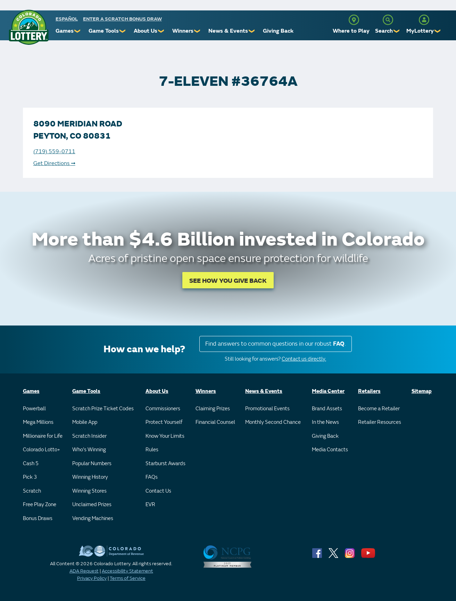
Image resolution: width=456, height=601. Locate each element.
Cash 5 (31, 463)
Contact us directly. (304, 359)
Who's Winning (89, 449)
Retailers (369, 391)
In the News (325, 422)
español (67, 19)
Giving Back (278, 30)
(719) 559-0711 (54, 151)
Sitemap (422, 391)
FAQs (152, 477)
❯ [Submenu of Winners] (197, 31)
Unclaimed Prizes (91, 504)
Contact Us (158, 491)
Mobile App (84, 422)
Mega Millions (38, 422)
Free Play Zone (39, 504)
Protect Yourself (164, 422)
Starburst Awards (165, 463)
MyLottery (420, 30)
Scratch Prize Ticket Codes (103, 408)
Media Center (328, 391)
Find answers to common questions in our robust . (275, 343)
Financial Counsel (215, 422)
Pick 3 (30, 477)
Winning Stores (89, 491)
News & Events (228, 30)
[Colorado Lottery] (29, 27)
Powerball (34, 408)
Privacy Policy (92, 578)
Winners (182, 30)
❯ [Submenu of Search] (397, 31)
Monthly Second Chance (273, 422)
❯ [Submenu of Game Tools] (123, 31)
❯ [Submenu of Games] (78, 31)
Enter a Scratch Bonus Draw (122, 19)
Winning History (90, 477)
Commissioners (163, 408)
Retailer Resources (379, 422)
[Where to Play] (354, 19)
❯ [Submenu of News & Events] (252, 31)
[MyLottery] (424, 19)
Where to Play (351, 30)
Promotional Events (267, 408)
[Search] (388, 19)
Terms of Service (128, 578)
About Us (145, 30)
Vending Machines (92, 518)
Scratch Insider (89, 436)
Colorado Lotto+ (41, 449)
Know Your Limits (165, 436)
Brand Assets (327, 408)
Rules (152, 449)
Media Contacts (330, 449)
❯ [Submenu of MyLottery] (438, 31)
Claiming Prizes (213, 408)
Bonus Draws (37, 518)
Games (65, 30)
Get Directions (54, 163)
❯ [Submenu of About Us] (161, 31)
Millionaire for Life (43, 436)
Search (384, 30)
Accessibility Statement (127, 571)
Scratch (32, 491)
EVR (150, 504)
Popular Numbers (91, 463)
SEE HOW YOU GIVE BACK (228, 281)
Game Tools (104, 30)
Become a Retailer (379, 408)
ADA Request (84, 571)
